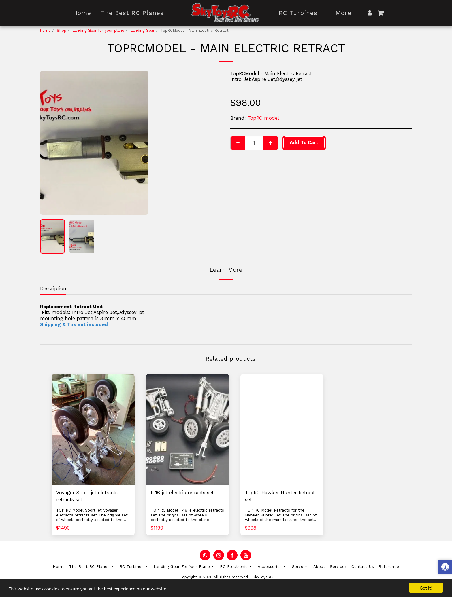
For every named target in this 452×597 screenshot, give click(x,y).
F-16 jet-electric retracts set (182, 492)
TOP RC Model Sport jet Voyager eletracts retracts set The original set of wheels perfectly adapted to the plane (92, 517)
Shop (61, 30)
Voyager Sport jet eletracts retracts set (87, 496)
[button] (380, 12)
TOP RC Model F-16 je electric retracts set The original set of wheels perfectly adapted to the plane (187, 515)
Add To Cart (304, 142)
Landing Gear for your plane (98, 30)
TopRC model (263, 118)
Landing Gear (142, 30)
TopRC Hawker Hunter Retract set (280, 496)
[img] (93, 429)
